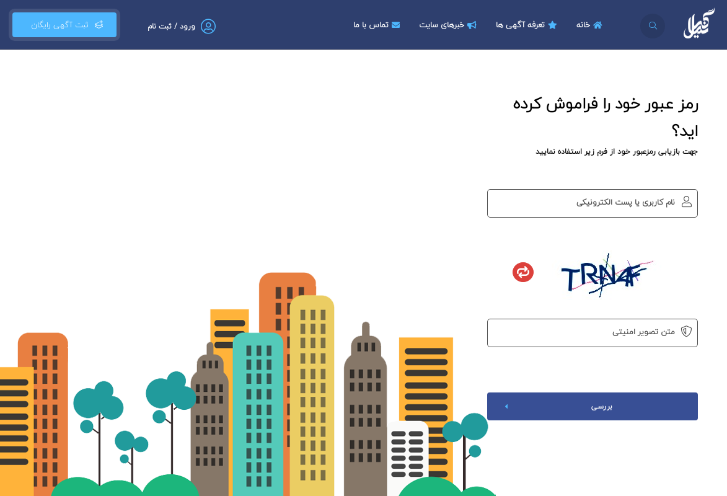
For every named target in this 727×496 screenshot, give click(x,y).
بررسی (556, 406)
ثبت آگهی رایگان (64, 24)
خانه (591, 25)
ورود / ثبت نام (171, 26)
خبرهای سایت (449, 25)
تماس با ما (378, 25)
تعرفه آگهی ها (528, 25)
